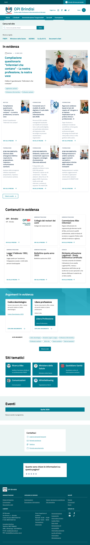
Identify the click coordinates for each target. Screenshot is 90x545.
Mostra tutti (45, 349)
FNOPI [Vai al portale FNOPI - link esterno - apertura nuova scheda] (6, 2)
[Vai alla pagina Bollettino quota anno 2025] (41, 279)
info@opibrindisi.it (12, 531)
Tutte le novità (10, 196)
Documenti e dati (8, 505)
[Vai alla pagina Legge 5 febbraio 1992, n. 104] (13, 279)
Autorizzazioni (28, 500)
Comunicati (71, 502)
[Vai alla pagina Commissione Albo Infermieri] (68, 241)
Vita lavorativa (50, 502)
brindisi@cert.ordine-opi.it (14, 533)
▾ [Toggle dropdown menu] (18, 17)
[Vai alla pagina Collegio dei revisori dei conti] (41, 241)
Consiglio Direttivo (8, 524)
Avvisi (69, 505)
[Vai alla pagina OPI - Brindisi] (12, 241)
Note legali (55, 523)
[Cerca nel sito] (84, 10)
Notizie (70, 500)
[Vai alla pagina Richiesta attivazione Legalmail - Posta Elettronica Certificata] (68, 279)
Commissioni (6, 502)
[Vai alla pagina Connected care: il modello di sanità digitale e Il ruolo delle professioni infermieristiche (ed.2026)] (39, 140)
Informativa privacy (57, 518)
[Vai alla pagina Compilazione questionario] (9, 140)
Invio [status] (40, 28)
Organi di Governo (8, 500)
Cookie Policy (56, 521)
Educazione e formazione (32, 502)
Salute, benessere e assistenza (55, 500)
